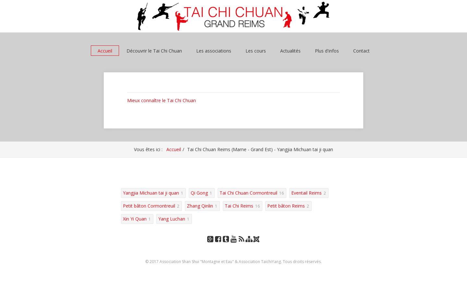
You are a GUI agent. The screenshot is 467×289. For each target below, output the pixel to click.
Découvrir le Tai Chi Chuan (154, 51)
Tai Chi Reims (239, 206)
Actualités (290, 51)
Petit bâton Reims (286, 206)
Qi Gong (199, 193)
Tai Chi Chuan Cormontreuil (248, 193)
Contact (361, 51)
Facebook (218, 245)
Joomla (257, 241)
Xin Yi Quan (135, 219)
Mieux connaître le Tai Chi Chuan (161, 100)
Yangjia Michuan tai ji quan (151, 193)
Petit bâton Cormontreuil (149, 206)
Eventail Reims (306, 193)
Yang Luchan (171, 219)
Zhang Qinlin (200, 206)
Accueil (105, 51)
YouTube (233, 245)
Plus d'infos (327, 51)
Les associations (213, 51)
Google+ (210, 245)
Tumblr (225, 245)
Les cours (255, 51)
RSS (241, 245)
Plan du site (249, 245)
